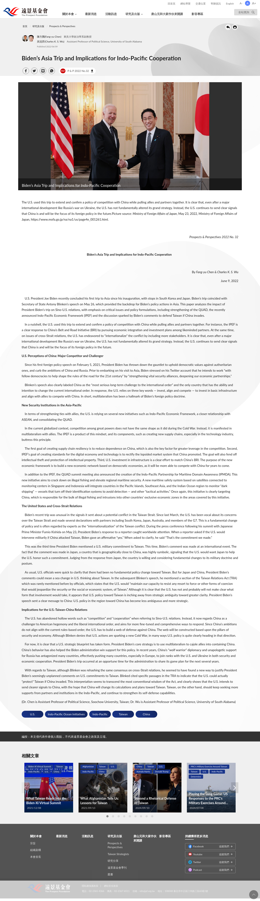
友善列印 (235, 27)
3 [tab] (119, 816)
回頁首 (253, 894)
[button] (26, 71)
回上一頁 (228, 27)
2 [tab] (113, 816)
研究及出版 (132, 14)
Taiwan (123, 714)
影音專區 (197, 14)
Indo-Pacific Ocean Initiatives (66, 714)
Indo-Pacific (99, 714)
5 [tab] (130, 816)
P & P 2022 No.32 (74, 71)
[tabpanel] (48, 787)
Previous (25, 787)
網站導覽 (185, 3)
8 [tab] (147, 816)
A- (241, 3)
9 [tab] (152, 816)
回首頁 (171, 3)
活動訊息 (111, 14)
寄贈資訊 (216, 3)
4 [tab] (124, 816)
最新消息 (91, 14)
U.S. (32, 714)
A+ (254, 3)
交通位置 (201, 3)
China (146, 714)
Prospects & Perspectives (62, 26)
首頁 (25, 26)
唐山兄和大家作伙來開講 (167, 14)
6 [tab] (135, 816)
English (230, 3)
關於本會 (68, 14)
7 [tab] (141, 816)
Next (234, 787)
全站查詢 (243, 12)
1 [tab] (107, 816)
